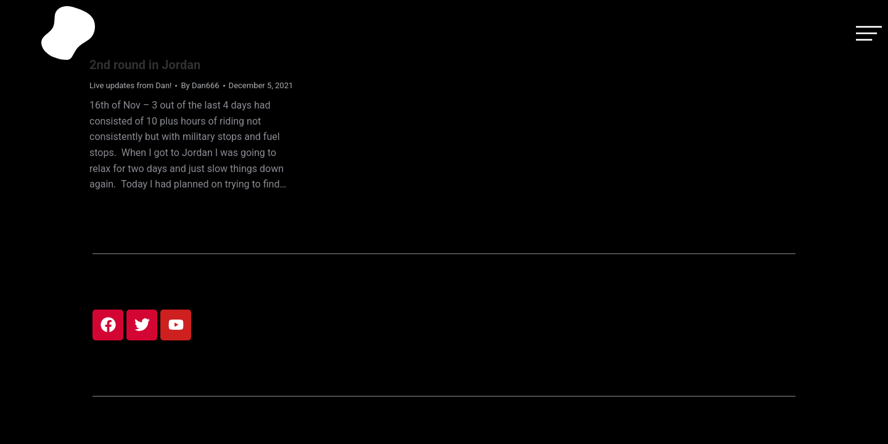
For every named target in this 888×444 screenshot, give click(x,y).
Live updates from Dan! (130, 85)
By (200, 85)
